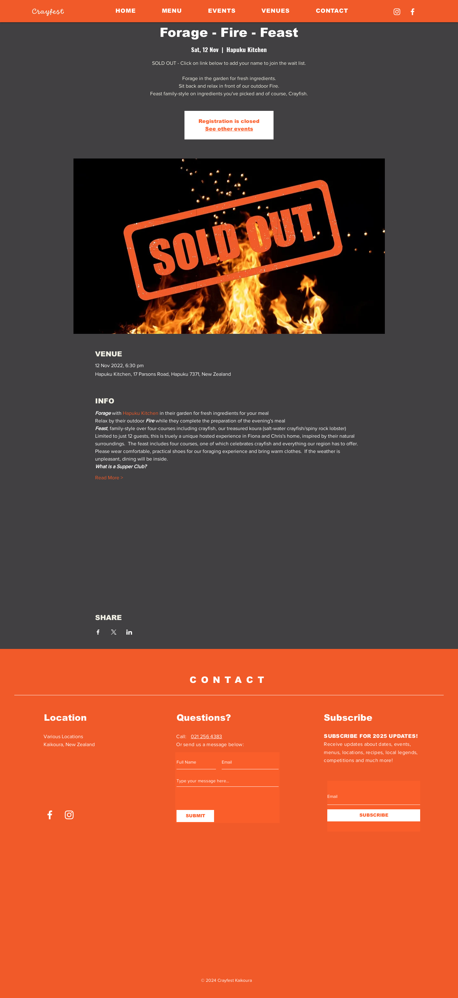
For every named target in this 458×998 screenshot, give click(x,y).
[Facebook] (412, 11)
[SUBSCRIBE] (373, 815)
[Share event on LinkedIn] (129, 632)
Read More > (109, 477)
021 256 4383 (206, 736)
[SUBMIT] (195, 816)
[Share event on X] (114, 632)
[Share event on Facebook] (98, 632)
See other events (229, 128)
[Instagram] (396, 11)
